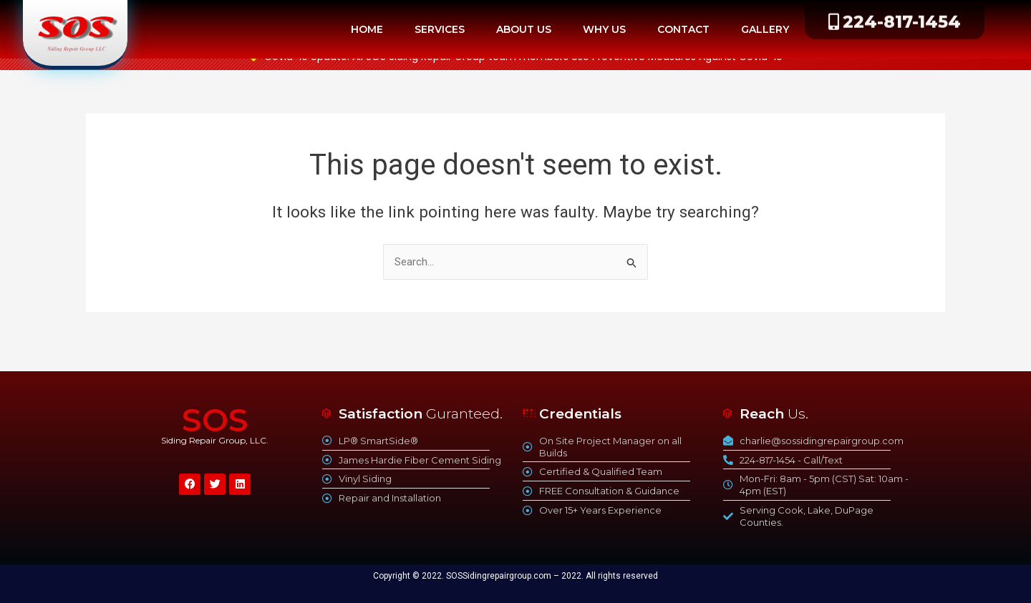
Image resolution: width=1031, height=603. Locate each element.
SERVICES (440, 29)
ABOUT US (523, 29)
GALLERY (765, 29)
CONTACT (683, 29)
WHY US (604, 29)
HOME (367, 29)
